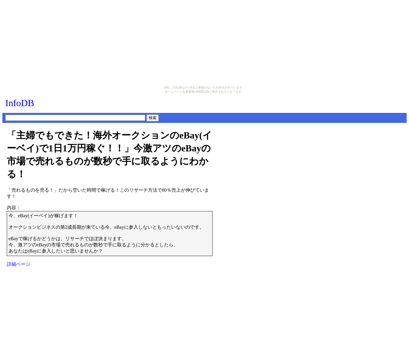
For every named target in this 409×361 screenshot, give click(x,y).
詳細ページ (18, 264)
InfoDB (19, 103)
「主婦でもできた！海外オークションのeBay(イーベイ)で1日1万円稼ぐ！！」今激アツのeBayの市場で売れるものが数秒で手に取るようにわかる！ (109, 154)
